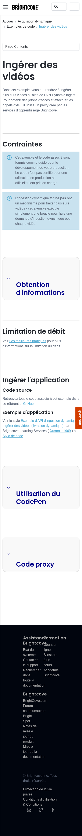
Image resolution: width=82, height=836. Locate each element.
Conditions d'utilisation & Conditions (40, 802)
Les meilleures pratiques (27, 341)
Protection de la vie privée (37, 791)
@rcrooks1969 (60, 431)
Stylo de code (13, 436)
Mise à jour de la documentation (34, 752)
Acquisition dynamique (35, 21)
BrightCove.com (35, 700)
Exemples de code (21, 26)
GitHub (28, 403)
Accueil (8, 21)
